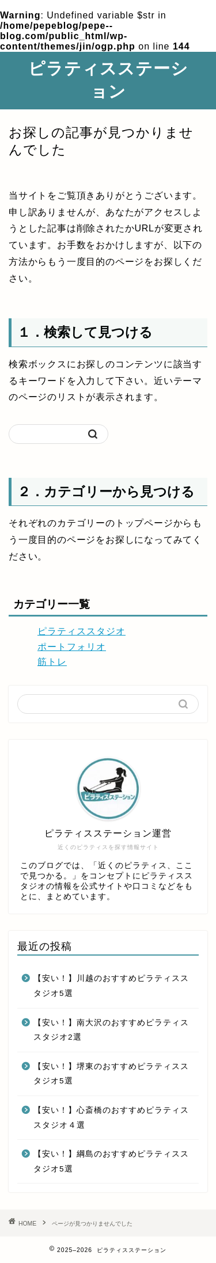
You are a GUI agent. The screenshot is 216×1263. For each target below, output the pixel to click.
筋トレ (52, 662)
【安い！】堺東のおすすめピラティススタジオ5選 (111, 1074)
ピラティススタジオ (81, 631)
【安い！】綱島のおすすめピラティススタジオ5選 (111, 1161)
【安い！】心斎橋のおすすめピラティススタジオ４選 (111, 1117)
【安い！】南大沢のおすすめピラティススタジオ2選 (111, 1030)
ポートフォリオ (71, 647)
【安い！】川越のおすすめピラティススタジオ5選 (111, 986)
